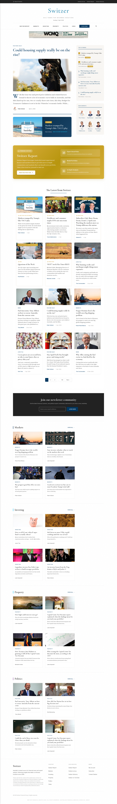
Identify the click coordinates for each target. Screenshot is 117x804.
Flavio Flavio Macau (81, 325)
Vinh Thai (20, 371)
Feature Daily (51, 308)
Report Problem (17, 1)
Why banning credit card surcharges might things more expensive (88, 73)
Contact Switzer (93, 774)
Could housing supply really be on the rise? (41, 52)
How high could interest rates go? (26, 615)
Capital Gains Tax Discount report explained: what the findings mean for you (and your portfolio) (60, 617)
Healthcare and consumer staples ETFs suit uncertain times (57, 220)
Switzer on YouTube (74, 777)
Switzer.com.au (81, 1)
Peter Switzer (21, 108)
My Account (92, 767)
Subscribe (84, 26)
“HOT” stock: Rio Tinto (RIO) (58, 264)
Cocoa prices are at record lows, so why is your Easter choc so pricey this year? (29, 357)
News (19, 308)
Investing (46, 26)
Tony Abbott (21, 327)
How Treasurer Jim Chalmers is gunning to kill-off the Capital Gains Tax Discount (27, 654)
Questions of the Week (26, 264)
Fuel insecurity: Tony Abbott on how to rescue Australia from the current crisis (89, 83)
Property (56, 26)
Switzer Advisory (100, 1)
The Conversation (80, 283)
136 (62, 380)
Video (73, 26)
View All (71, 427)
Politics (65, 26)
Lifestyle (78, 262)
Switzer (58, 10)
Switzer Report (90, 1)
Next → (69, 380)
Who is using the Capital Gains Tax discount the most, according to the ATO (59, 654)
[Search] (96, 26)
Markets (36, 26)
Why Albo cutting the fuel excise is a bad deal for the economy (85, 357)
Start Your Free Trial (26, 172)
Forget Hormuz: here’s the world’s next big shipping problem (85, 313)
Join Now (72, 409)
